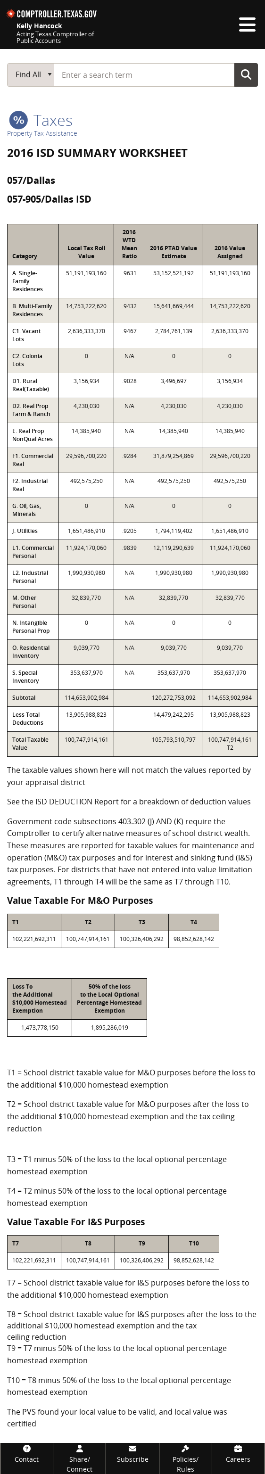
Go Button (246, 74)
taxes (41, 120)
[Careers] (238, 1453)
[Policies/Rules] (185, 1458)
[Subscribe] (132, 1453)
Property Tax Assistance (42, 133)
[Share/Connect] (79, 1458)
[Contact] (26, 1453)
